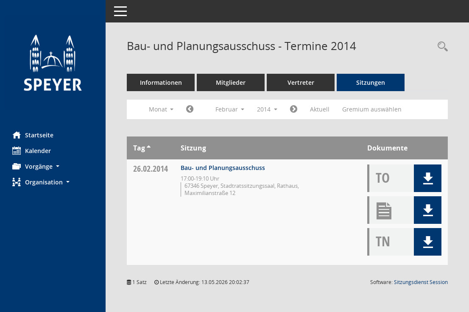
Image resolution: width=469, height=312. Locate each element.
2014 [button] (267, 109)
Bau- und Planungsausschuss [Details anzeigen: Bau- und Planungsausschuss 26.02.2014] (223, 168)
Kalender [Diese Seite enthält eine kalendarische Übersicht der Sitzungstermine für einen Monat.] (32, 150)
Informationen (161, 82)
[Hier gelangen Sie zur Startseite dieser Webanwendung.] (53, 62)
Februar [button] (230, 109)
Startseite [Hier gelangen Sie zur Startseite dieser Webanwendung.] (33, 135)
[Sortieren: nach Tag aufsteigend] (149, 148)
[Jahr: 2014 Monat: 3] (294, 109)
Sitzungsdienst (421, 282)
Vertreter (301, 82)
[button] (53, 166)
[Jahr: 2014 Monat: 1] (190, 109)
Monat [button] (161, 109)
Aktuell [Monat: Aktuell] (320, 109)
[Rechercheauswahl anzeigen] (440, 47)
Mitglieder (231, 82)
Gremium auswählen (372, 109)
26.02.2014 (151, 168)
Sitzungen (371, 82)
